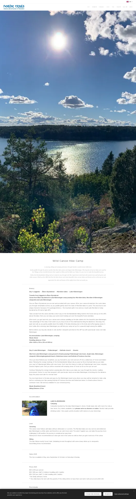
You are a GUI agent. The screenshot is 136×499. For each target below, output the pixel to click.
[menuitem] (111, 7)
